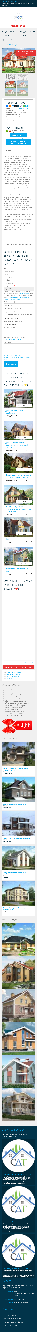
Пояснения (7, 342)
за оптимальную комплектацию (18, 667)
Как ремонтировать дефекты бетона (16, 1221)
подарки (9, 678)
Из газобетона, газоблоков (13, 1319)
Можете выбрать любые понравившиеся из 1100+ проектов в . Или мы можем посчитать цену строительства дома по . (18, 295)
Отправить (11, 364)
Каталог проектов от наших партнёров (18, 142)
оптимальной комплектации (16, 122)
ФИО (6, 268)
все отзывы (29, 662)
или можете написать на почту (14, 338)
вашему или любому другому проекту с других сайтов (16, 298)
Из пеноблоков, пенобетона (13, 1322)
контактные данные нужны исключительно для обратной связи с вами (17, 357)
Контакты (7, 1280)
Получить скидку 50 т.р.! (26, 53)
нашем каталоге (23, 293)
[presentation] (16, 332)
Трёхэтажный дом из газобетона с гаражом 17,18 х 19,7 (15, 769)
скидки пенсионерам (13, 674)
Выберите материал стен (12, 308)
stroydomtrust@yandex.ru (12, 339)
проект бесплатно (12, 676)
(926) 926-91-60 (19, 1299)
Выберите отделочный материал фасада (18, 315)
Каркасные (7, 1325)
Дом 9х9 (8, 539)
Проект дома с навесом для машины (16, 838)
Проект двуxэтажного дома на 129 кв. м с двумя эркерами (18, 476)
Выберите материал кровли (13, 321)
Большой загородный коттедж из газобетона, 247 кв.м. (15, 909)
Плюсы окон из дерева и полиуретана (17, 1174)
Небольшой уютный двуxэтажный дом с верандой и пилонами (18, 509)
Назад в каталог (18, 135)
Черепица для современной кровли (16, 1269)
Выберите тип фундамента (13, 302)
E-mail (6, 274)
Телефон (7, 280)
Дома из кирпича (10, 1315)
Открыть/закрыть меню (3, 11)
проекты (16, 1325)
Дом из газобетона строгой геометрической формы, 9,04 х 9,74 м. (17, 444)
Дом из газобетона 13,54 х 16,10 (14, 804)
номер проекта (9, 286)
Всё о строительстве (13, 1129)
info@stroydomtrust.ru (21, 1303)
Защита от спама (10, 327)
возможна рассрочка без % (15, 672)
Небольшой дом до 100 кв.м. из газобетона (14, 873)
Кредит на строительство (12, 1329)
